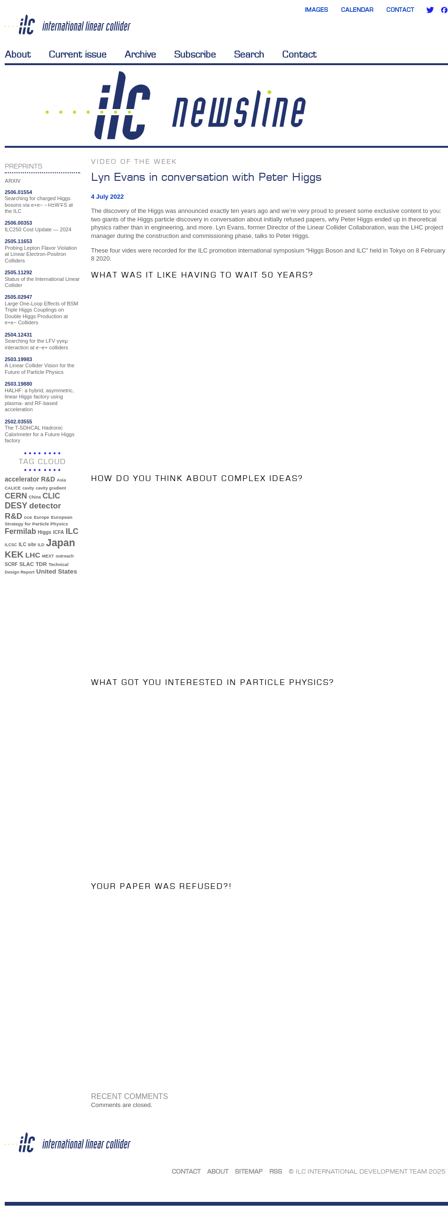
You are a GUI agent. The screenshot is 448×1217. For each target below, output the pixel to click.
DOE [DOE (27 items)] (28, 518)
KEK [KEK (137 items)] (14, 554)
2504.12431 (18, 335)
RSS (275, 1171)
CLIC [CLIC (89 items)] (51, 496)
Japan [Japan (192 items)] (60, 543)
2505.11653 (18, 241)
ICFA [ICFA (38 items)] (58, 532)
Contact (400, 9)
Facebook (444, 10)
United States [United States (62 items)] (56, 571)
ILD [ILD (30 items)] (41, 544)
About (18, 54)
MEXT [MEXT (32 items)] (48, 556)
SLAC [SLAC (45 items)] (26, 564)
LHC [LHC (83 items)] (33, 555)
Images (316, 9)
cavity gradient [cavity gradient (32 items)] (51, 488)
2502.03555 (18, 421)
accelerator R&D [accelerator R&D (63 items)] (30, 479)
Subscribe (195, 54)
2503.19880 (18, 384)
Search (249, 54)
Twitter (430, 10)
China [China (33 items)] (35, 497)
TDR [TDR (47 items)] (41, 564)
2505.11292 (18, 272)
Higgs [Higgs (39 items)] (44, 532)
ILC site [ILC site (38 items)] (27, 544)
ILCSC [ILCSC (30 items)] (11, 544)
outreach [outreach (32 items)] (65, 556)
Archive (140, 54)
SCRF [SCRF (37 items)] (11, 564)
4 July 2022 (107, 196)
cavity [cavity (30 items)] (28, 488)
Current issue (78, 54)
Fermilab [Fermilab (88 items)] (20, 531)
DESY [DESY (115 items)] (16, 505)
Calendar (357, 9)
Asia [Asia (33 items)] (61, 480)
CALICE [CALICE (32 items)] (13, 488)
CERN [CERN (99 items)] (16, 495)
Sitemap (249, 1171)
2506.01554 (18, 192)
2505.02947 (18, 297)
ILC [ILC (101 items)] (72, 531)
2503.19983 (18, 359)
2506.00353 (18, 223)
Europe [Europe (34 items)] (41, 517)
